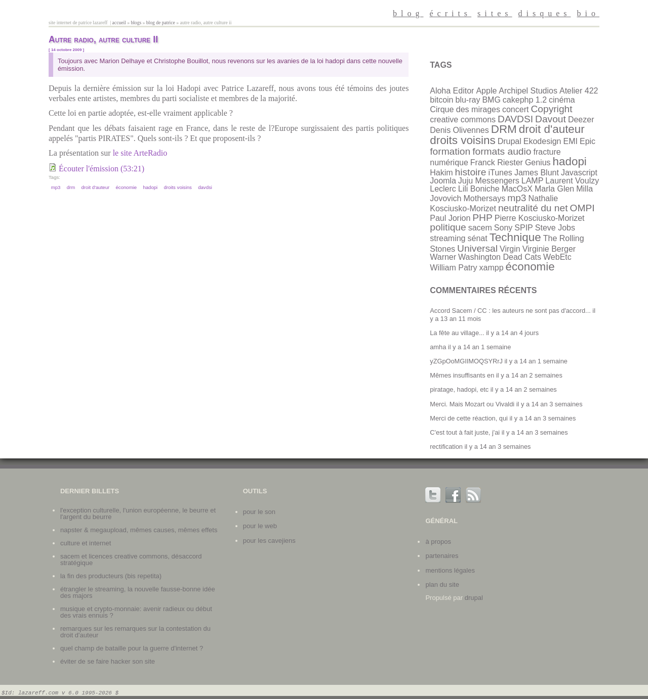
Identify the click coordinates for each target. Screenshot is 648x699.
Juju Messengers (488, 180)
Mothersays (484, 198)
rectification (446, 446)
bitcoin (441, 100)
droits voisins (177, 187)
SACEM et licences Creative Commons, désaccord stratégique (131, 559)
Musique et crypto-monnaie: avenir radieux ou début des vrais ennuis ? (136, 612)
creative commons (463, 119)
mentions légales (450, 570)
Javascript (579, 172)
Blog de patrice (160, 22)
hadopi (150, 187)
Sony (503, 227)
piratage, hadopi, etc (459, 389)
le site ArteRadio (140, 153)
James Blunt (536, 172)
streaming (447, 238)
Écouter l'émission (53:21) (101, 168)
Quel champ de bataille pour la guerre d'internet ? (131, 648)
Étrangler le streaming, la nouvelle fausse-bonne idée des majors (137, 592)
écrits (450, 13)
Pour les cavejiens (269, 540)
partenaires (441, 556)
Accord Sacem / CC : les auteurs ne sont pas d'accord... (510, 310)
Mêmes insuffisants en (462, 375)
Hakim (441, 172)
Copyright (551, 109)
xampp (491, 267)
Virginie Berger (549, 249)
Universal (477, 248)
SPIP (523, 227)
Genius (538, 162)
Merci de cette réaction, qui (469, 418)
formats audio (501, 151)
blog (408, 13)
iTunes (500, 172)
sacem (480, 227)
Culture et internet (85, 543)
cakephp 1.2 (525, 100)
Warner (443, 257)
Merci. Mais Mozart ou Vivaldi (472, 404)
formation (450, 151)
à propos (438, 541)
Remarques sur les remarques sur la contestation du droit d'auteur (135, 632)
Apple (486, 90)
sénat (477, 238)
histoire (471, 172)
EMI (570, 141)
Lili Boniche (479, 188)
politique (448, 227)
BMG (491, 100)
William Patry (453, 267)
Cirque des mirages (465, 109)
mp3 (56, 187)
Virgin (510, 249)
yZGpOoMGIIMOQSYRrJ (466, 361)
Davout (550, 119)
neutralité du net (533, 208)
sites (494, 13)
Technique (515, 237)
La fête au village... (457, 333)
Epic (587, 141)
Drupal (509, 141)
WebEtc (557, 257)
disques (544, 13)
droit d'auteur (96, 187)
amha (438, 347)
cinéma (562, 100)
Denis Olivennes (459, 130)
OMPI (582, 208)
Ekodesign (542, 141)
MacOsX (517, 188)
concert (515, 109)
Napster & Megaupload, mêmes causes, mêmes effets (138, 530)
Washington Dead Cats (499, 257)
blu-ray (467, 100)
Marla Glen (554, 188)
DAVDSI (205, 187)
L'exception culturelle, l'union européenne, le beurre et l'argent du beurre (138, 513)
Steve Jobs (555, 227)
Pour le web (260, 526)
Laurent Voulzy (572, 180)
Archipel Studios (528, 90)
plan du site (442, 584)
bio (588, 13)
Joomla (443, 180)
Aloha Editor (452, 90)
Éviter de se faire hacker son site (107, 661)
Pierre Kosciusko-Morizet (540, 218)
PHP (482, 217)
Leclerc (443, 188)
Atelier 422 (578, 90)
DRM (71, 187)
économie (126, 187)
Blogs (136, 22)
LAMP (532, 180)
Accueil (119, 22)
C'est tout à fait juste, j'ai (465, 432)
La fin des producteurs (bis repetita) (110, 576)
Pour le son (259, 512)
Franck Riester (496, 162)
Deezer (581, 119)
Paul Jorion (450, 218)
